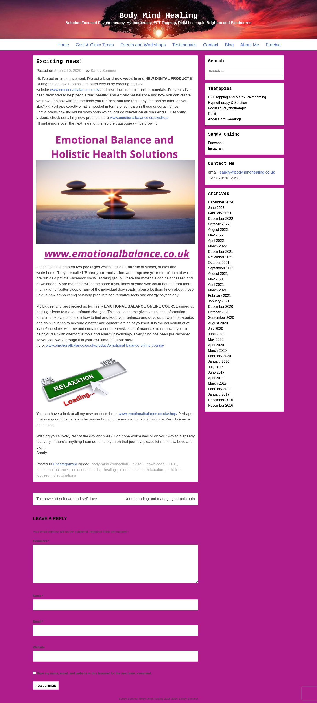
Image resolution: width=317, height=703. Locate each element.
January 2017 (218, 394)
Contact (210, 44)
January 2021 (218, 301)
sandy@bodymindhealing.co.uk (247, 172)
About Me (249, 44)
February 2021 (219, 295)
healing (110, 470)
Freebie (273, 44)
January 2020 (218, 361)
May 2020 (215, 339)
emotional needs (86, 470)
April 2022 (216, 241)
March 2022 (217, 246)
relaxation (155, 470)
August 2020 (218, 323)
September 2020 (221, 317)
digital (137, 464)
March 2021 (217, 290)
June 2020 (216, 334)
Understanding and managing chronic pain (160, 499)
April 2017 (216, 378)
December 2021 (220, 252)
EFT (172, 464)
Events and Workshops (143, 44)
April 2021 (216, 284)
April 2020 (216, 345)
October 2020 (218, 312)
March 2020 (217, 350)
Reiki (212, 114)
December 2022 (220, 219)
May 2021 (215, 279)
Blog (229, 44)
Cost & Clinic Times (95, 44)
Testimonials (184, 44)
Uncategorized (65, 464)
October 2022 (218, 224)
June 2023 (216, 208)
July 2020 (215, 328)
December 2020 (220, 306)
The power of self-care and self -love (66, 499)
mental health (131, 470)
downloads (155, 464)
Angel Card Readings (224, 119)
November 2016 (220, 405)
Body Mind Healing (158, 16)
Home (63, 44)
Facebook (215, 143)
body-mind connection (110, 464)
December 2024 (220, 202)
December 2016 (220, 400)
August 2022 (218, 230)
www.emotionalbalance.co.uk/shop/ (139, 118)
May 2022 (215, 235)
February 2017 (219, 389)
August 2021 (218, 273)
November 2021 (220, 257)
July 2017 (215, 367)
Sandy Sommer (103, 71)
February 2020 (219, 356)
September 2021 (221, 268)
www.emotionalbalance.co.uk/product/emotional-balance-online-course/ (105, 345)
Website (39, 647)
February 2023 (219, 213)
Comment (41, 541)
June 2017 (216, 372)
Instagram (216, 148)
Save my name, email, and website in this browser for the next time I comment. (94, 673)
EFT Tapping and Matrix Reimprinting (237, 97)
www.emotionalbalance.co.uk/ (74, 90)
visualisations (65, 475)
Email (38, 621)
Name (38, 596)
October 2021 (218, 263)
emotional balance (52, 470)
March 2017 (217, 383)
